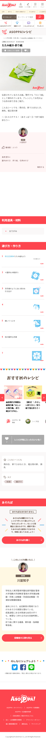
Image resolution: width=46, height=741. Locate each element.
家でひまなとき (19, 464)
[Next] (44, 397)
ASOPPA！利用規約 (27, 38)
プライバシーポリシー (33, 720)
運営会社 (24, 724)
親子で (19, 481)
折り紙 (15, 160)
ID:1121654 (9, 256)
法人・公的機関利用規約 (14, 720)
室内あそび (6, 160)
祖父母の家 (33, 464)
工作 (3, 12)
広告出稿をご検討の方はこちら (23, 715)
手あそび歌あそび (20, 12)
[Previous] (2, 397)
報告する (40, 167)
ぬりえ (10, 12)
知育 (9, 481)
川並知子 (23, 580)
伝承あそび (24, 160)
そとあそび (32, 12)
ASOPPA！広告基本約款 (23, 711)
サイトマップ (36, 724)
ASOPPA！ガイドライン (14, 707)
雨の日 (7, 464)
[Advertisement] (23, 194)
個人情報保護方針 (12, 724)
